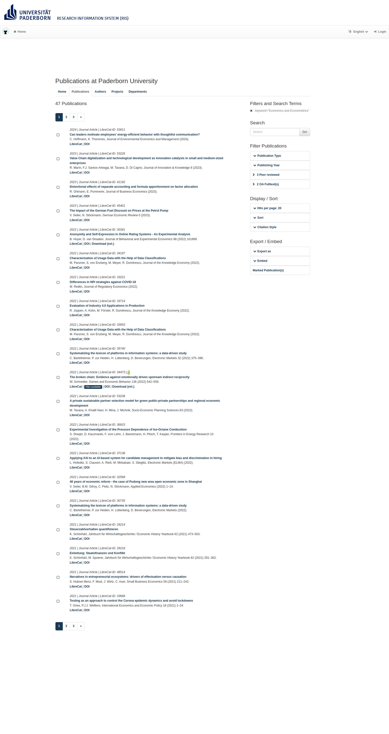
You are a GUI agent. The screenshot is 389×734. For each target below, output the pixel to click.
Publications (80, 91)
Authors (100, 91)
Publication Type (267, 155)
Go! (304, 132)
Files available (93, 387)
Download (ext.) (103, 243)
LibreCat (76, 144)
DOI (87, 144)
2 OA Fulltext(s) (266, 184)
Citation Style (264, 227)
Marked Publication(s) (268, 270)
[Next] (81, 117)
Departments (138, 91)
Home (19, 31)
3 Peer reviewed (266, 174)
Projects (117, 91)
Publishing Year (266, 165)
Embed (260, 261)
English (358, 31)
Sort (258, 217)
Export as (262, 251)
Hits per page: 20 (267, 208)
